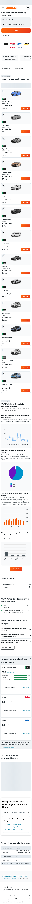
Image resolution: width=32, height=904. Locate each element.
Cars (11, 875)
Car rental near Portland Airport (13, 824)
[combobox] (6, 15)
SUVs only (6, 35)
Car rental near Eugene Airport (13, 827)
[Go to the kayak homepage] (11, 8)
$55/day (23, 13)
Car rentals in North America (20, 875)
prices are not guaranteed (8, 890)
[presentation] (27, 12)
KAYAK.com (5, 875)
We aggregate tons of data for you (17, 899)
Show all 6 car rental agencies (9, 747)
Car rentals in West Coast (10, 878)
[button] (3, 7)
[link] (16, 569)
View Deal (25, 108)
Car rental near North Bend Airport (14, 829)
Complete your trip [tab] (25, 812)
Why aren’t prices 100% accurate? (17, 902)
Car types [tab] (14, 812)
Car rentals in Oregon (23, 876)
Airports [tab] (6, 812)
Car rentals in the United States (9, 876)
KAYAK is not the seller (17, 896)
